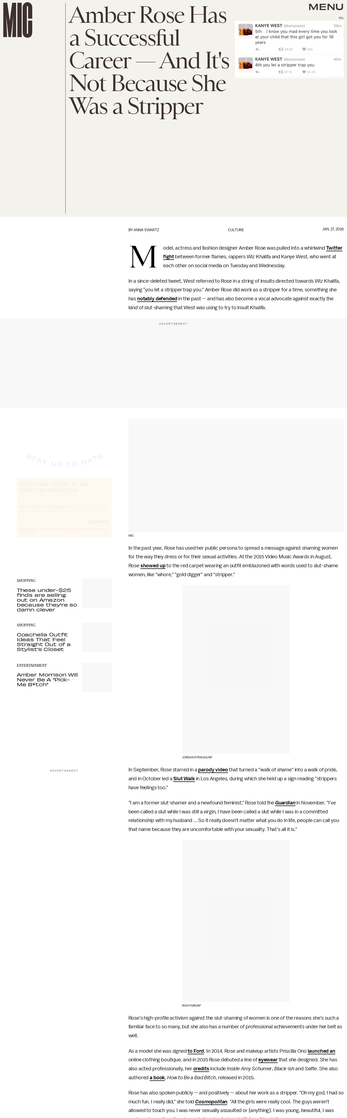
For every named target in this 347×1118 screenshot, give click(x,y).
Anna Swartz (146, 230)
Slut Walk (184, 778)
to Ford (196, 1051)
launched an (321, 1051)
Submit (98, 526)
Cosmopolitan (211, 1101)
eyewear (268, 1059)
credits (201, 1068)
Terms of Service (93, 534)
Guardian (285, 803)
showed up (153, 565)
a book (157, 1077)
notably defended (157, 298)
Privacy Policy (28, 537)
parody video (213, 769)
